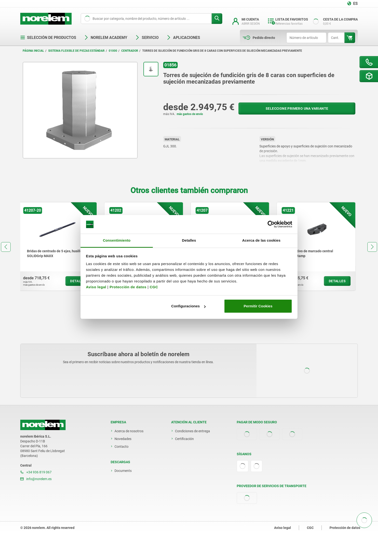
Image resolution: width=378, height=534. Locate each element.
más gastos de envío (190, 114)
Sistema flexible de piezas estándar (76, 50)
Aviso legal (96, 287)
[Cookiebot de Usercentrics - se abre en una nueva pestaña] (271, 224)
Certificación (184, 439)
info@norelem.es (36, 479)
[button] (6, 247)
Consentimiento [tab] (117, 240)
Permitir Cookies (258, 306)
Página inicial (33, 50)
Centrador (129, 50)
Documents (123, 471)
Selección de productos (48, 37)
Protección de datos (127, 287)
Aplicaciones (183, 37)
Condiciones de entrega (192, 431)
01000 (113, 50)
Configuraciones (188, 306)
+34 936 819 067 (36, 472)
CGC (154, 287)
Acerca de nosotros (129, 431)
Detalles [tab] (189, 240)
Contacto (121, 446)
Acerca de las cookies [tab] (261, 240)
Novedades (123, 439)
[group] (59, 246)
